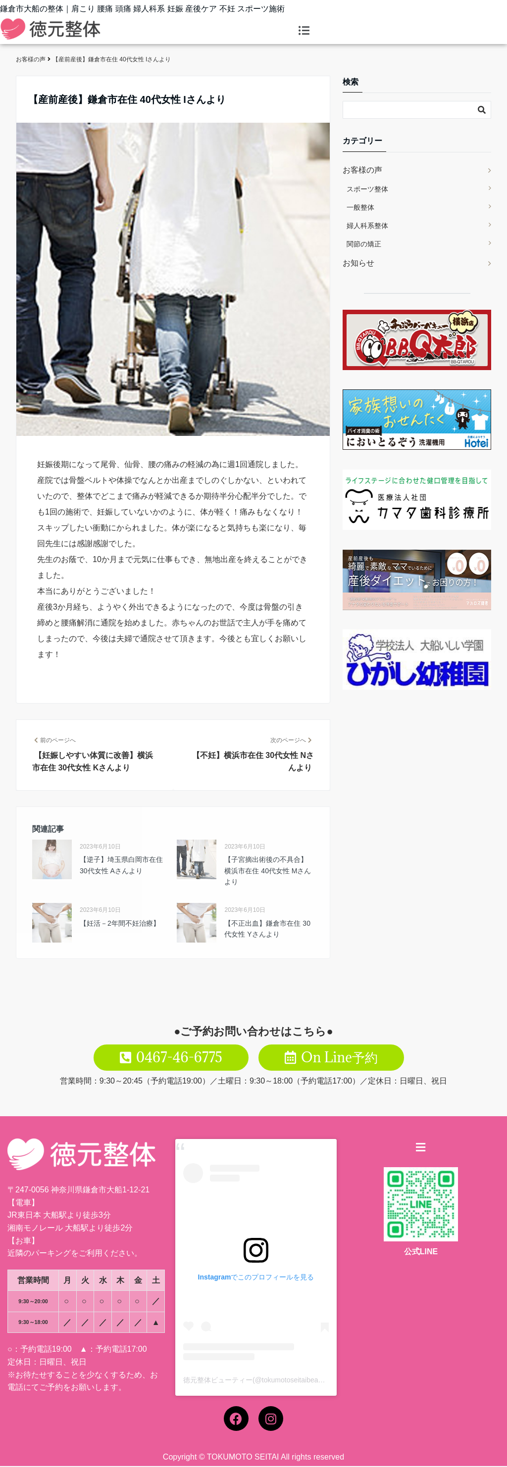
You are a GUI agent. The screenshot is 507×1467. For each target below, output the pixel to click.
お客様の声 (362, 170)
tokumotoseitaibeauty (294, 1381)
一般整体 (360, 207)
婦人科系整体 (367, 226)
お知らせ (358, 263)
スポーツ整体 (367, 189)
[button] (304, 30)
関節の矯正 (364, 244)
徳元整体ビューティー (218, 1381)
